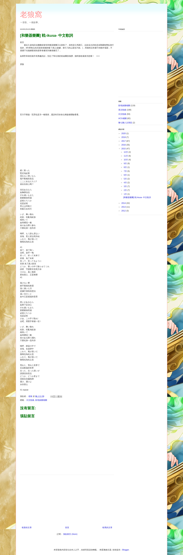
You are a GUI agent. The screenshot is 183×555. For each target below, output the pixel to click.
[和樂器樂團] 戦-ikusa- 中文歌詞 (137, 197)
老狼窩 (31, 14)
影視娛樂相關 (41, 400)
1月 (125, 194)
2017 (123, 141)
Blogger (125, 550)
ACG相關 (122, 118)
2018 (123, 137)
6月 (125, 175)
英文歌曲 (122, 110)
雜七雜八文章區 (125, 123)
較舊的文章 (107, 527)
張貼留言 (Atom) (70, 534)
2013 (123, 207)
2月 (125, 190)
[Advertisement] (67, 499)
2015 (123, 149)
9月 (125, 163)
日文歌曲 (30, 400)
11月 (126, 156)
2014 (123, 203)
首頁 (67, 527)
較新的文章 (27, 527)
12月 (126, 152)
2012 (123, 211)
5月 (125, 179)
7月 (125, 171)
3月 (125, 186)
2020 (123, 133)
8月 (125, 167)
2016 (123, 145)
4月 (125, 183)
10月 (126, 160)
